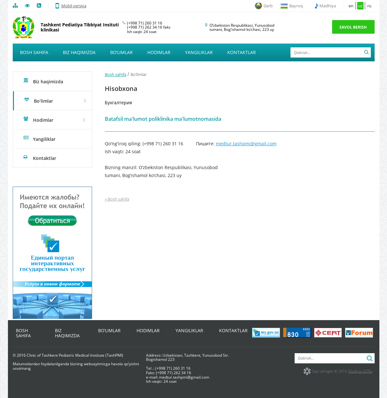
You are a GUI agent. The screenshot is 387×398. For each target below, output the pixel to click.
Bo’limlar (121, 52)
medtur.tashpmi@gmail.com (246, 144)
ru (369, 6)
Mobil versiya (71, 6)
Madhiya (328, 6)
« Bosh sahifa (117, 199)
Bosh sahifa (34, 52)
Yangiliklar (199, 52)
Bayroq (296, 6)
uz (360, 6)
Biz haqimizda (79, 52)
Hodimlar (158, 52)
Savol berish (353, 27)
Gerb (268, 6)
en (351, 6)
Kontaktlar (241, 52)
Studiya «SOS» (360, 371)
